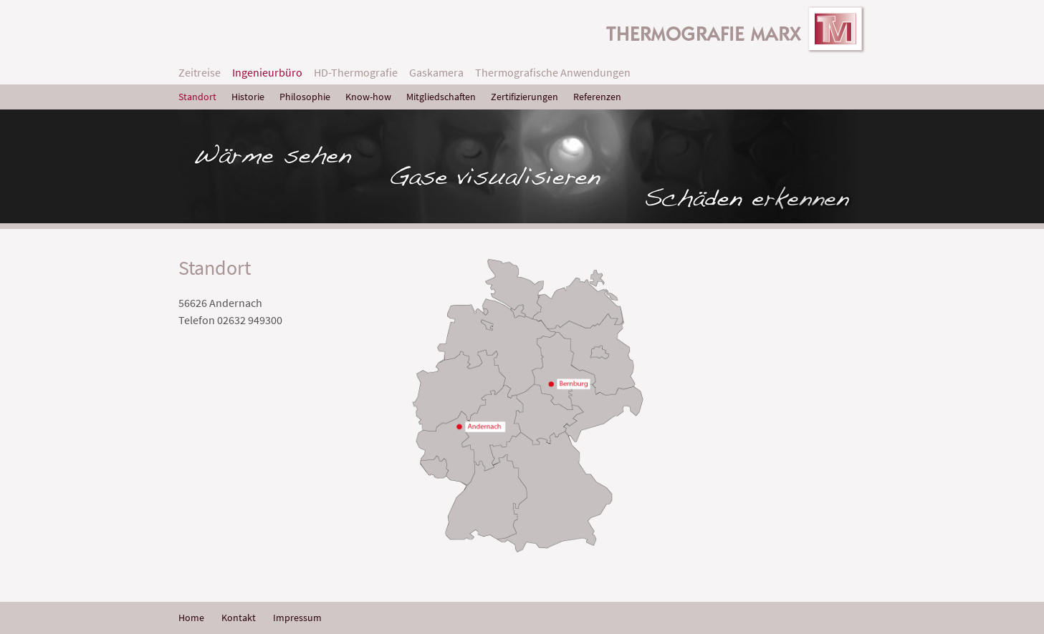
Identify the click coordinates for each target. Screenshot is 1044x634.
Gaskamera (436, 72)
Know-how (368, 96)
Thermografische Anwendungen (553, 72)
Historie (247, 96)
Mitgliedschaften (441, 96)
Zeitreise (199, 72)
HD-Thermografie (356, 72)
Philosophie (304, 96)
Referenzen (597, 96)
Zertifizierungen (524, 96)
